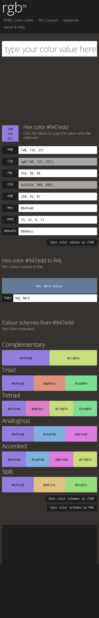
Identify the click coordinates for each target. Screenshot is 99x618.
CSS (10, 161)
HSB (10, 196)
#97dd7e (81, 485)
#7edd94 (81, 383)
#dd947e (49, 383)
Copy (7, 297)
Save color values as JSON (72, 242)
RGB (10, 149)
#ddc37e (49, 485)
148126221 (10, 133)
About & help (14, 27)
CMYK (10, 219)
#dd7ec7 (38, 409)
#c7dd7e (73, 358)
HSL (10, 172)
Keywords (71, 20)
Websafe (10, 231)
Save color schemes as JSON (71, 498)
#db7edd (81, 434)
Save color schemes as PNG (72, 507)
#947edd (26, 358)
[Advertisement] (49, 87)
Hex (10, 207)
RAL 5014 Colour (49, 286)
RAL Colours (48, 20)
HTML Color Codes (19, 20)
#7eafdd (49, 434)
